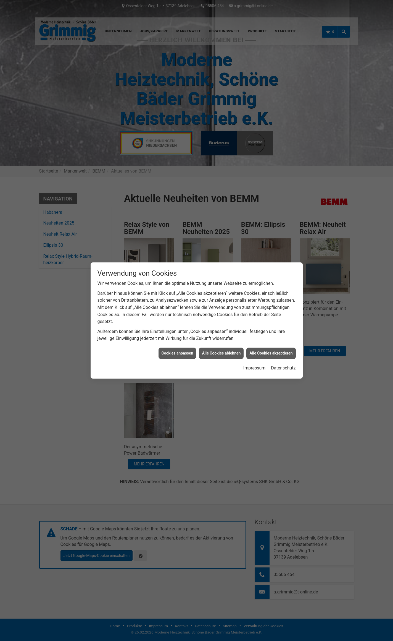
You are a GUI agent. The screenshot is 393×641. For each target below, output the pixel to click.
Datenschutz (283, 374)
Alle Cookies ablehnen (221, 359)
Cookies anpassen (177, 359)
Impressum (254, 374)
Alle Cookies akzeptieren (270, 359)
